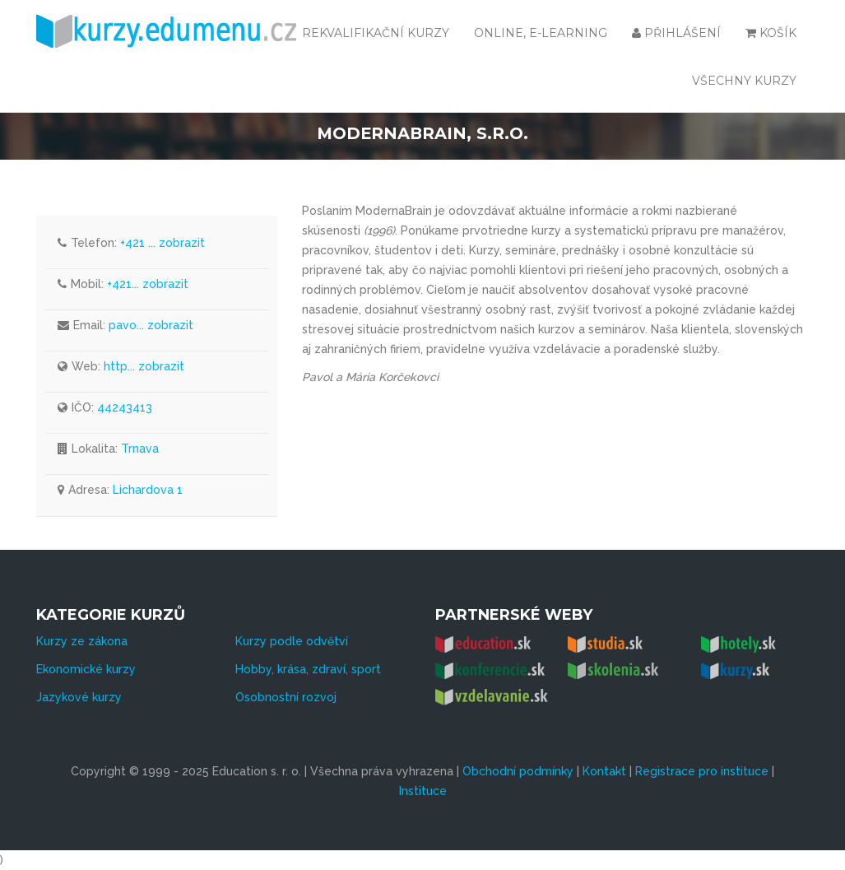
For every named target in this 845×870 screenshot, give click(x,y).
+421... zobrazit (147, 284)
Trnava (140, 448)
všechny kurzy (744, 80)
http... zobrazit (144, 366)
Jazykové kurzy (79, 697)
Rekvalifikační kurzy (375, 33)
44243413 (124, 407)
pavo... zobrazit (151, 325)
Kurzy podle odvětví (291, 641)
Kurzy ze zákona (82, 641)
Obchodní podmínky (517, 771)
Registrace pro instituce (701, 771)
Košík (770, 33)
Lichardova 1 (148, 489)
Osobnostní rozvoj (286, 697)
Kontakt (604, 771)
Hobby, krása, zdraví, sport (308, 669)
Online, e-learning (540, 33)
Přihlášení (676, 33)
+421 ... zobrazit (162, 242)
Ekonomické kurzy (86, 669)
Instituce (423, 791)
